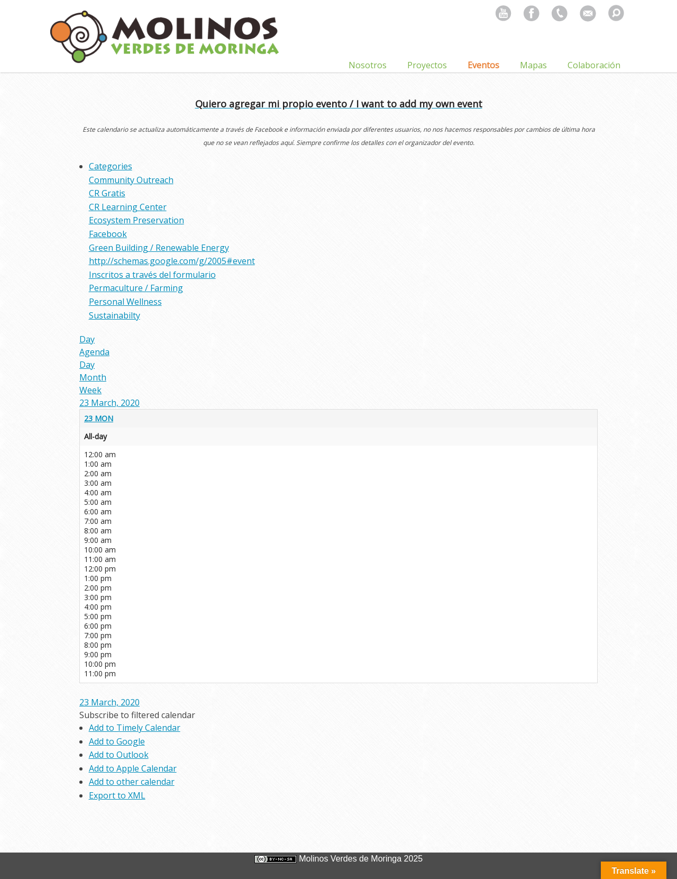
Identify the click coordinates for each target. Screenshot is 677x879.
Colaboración (594, 65)
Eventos (483, 65)
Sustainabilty (114, 315)
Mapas (533, 65)
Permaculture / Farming (136, 288)
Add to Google (117, 741)
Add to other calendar (132, 781)
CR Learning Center (128, 207)
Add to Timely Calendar (134, 727)
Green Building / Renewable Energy (159, 247)
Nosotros (368, 65)
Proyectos (427, 65)
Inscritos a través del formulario (152, 274)
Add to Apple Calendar (133, 768)
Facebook (108, 234)
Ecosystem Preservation (136, 220)
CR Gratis (107, 193)
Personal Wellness (125, 301)
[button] (137, 715)
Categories (110, 166)
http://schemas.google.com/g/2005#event (172, 261)
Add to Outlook (119, 754)
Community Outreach (131, 180)
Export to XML (117, 795)
